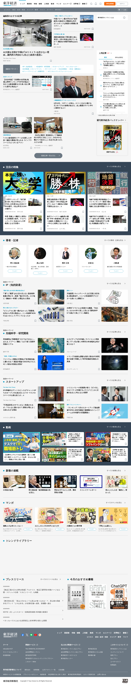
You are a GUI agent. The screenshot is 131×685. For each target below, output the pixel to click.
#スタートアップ (58, 66)
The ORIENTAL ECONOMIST (35, 649)
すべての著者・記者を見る (113, 240)
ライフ (42, 9)
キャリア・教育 (32, 9)
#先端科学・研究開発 (43, 66)
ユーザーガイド (115, 661)
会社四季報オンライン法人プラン (72, 652)
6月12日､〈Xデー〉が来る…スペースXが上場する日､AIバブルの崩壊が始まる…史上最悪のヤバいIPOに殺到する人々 (73, 105)
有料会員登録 (110, 3)
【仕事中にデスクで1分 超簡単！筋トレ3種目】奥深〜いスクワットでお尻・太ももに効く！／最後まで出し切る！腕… (20, 457)
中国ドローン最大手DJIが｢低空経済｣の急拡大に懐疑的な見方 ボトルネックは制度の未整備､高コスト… (66, 22)
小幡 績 (116, 263)
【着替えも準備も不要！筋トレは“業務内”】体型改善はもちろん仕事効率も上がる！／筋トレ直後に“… (75, 437)
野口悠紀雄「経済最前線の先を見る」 (39, 491)
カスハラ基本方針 (89, 674)
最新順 (29, 4)
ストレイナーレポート (88, 490)
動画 (52, 4)
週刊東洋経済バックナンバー (110, 120)
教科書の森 (92, 655)
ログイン (122, 3)
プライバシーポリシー (30, 674)
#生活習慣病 (63, 69)
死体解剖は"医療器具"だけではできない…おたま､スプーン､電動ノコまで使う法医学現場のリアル (19, 341)
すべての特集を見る (114, 166)
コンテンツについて (117, 652)
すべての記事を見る (114, 283)
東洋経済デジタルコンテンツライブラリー (39, 658)
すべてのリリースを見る (49, 579)
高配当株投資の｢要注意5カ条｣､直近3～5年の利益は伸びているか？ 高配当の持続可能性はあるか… (66, 40)
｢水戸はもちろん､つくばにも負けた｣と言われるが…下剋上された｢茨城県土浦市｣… (114, 63)
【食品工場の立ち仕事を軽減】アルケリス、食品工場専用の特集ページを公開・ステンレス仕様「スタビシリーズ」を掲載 (31, 591)
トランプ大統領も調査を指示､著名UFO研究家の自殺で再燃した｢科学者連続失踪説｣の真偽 (83, 359)
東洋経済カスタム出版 (95, 652)
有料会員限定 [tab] (119, 57)
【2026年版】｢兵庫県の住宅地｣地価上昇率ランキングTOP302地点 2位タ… (114, 74)
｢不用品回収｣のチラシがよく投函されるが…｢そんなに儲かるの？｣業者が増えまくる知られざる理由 (19, 407)
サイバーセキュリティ (10, 652)
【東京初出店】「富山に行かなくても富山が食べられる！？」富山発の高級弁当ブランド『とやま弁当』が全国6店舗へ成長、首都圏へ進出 (31, 602)
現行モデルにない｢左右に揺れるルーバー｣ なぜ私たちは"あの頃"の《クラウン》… (113, 84)
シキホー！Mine (30, 661)
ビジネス (7, 9)
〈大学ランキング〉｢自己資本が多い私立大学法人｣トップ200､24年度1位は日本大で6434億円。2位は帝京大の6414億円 (15, 204)
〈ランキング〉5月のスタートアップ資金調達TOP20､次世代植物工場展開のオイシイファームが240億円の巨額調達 (83, 410)
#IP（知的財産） (27, 66)
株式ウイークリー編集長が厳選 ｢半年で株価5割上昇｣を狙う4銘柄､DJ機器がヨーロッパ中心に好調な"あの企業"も (58, 220)
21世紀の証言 (8, 490)
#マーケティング (50, 69)
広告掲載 (61, 670)
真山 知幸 (40, 263)
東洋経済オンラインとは (106, 17)
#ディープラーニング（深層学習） (33, 71)
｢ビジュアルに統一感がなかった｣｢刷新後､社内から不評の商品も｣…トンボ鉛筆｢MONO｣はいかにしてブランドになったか (19, 313)
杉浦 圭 (91, 263)
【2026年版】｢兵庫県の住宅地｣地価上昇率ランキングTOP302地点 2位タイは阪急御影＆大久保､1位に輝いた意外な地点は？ (16, 83)
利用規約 (113, 665)
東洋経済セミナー (67, 658)
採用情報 (36, 670)
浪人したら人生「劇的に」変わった (116, 491)
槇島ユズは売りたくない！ (13, 526)
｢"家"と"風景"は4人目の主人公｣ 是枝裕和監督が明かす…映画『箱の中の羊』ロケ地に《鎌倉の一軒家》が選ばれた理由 (19, 296)
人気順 (46, 4)
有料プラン (114, 655)
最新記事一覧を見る (48, 155)
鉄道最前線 (7, 655)
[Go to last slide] (3, 201)
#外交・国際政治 (74, 69)
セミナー (66, 4)
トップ (22, 4)
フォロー (14, 271)
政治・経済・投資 (18, 9)
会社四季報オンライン (32, 652)
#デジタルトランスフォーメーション (60, 71)
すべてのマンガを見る (114, 502)
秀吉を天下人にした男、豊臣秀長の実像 (65, 491)
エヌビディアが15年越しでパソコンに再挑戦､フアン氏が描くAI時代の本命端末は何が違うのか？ (83, 341)
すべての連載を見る (114, 470)
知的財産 (43, 674)
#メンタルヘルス (71, 66)
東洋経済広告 (92, 649)
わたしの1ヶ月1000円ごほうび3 (47, 526)
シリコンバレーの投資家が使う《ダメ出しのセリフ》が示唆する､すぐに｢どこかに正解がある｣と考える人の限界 (83, 390)
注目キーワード (11, 69)
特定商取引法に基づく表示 (57, 674)
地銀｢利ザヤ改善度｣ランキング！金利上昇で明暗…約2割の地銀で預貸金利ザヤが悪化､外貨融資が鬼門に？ (100, 220)
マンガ (58, 4)
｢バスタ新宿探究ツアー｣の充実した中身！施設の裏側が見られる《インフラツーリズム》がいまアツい (17, 140)
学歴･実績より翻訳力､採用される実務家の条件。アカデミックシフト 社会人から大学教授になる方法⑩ (16, 220)
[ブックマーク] (51, 61)
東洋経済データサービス (69, 655)
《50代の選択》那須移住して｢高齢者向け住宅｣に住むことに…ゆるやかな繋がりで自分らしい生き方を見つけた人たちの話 (48, 138)
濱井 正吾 (65, 263)
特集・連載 (38, 4)
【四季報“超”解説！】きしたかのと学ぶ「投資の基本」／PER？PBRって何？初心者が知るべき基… (119, 453)
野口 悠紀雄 (14, 263)
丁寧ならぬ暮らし (105, 526)
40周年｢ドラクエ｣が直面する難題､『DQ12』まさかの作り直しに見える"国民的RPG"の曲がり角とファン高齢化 (82, 310)
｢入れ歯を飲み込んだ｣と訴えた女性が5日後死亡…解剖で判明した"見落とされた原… (114, 105)
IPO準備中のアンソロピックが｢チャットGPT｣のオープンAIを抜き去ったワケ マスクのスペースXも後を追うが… (19, 392)
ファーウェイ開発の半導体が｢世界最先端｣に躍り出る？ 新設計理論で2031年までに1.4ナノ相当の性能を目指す (19, 361)
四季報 (76, 4)
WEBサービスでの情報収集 (12, 674)
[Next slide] (127, 201)
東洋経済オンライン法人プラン (71, 649)
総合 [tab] (105, 57)
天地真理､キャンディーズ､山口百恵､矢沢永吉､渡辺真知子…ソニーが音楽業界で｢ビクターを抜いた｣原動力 (83, 296)
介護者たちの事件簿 (74, 526)
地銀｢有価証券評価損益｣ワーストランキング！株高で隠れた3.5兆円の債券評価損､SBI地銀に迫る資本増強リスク (100, 203)
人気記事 (102, 53)
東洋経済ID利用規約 (74, 674)
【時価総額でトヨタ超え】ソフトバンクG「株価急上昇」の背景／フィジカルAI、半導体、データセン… (119, 437)
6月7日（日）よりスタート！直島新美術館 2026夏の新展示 (25, 612)
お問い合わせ (101, 674)
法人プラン (114, 658)
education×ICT (8, 649)
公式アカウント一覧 (49, 670)
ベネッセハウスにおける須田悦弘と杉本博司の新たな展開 (25, 621)
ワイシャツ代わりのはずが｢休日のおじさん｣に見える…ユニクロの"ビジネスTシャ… (113, 95)
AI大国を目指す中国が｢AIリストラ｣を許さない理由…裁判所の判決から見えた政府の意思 (26, 53)
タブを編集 (123, 9)
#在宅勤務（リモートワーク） (32, 69)
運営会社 (27, 670)
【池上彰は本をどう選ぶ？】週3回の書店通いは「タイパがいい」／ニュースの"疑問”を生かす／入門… (75, 453)
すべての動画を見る (114, 427)
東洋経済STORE (30, 655)
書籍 (83, 4)
